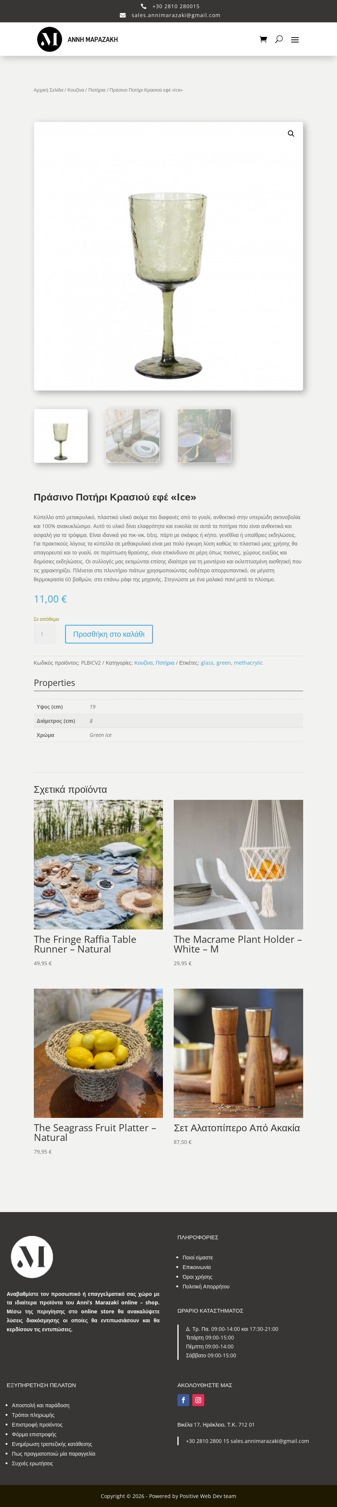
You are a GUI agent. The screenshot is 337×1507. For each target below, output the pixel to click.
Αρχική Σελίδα (49, 89)
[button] (291, 133)
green (223, 662)
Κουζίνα (75, 89)
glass (207, 662)
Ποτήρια (96, 89)
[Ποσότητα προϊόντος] (45, 634)
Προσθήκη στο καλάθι (109, 634)
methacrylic (248, 662)
